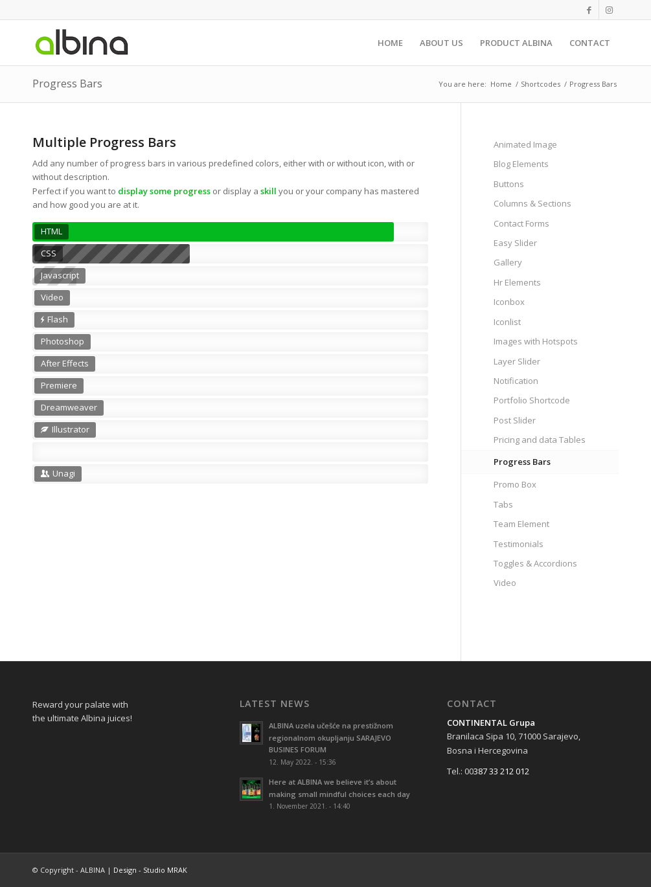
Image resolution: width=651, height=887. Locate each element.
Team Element (521, 524)
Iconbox (509, 302)
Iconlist (507, 322)
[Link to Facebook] (589, 9)
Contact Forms (521, 223)
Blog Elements (521, 164)
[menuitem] (390, 42)
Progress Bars (67, 83)
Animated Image (525, 144)
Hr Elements (517, 282)
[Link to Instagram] (609, 9)
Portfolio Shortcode (532, 400)
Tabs (503, 504)
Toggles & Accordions (535, 563)
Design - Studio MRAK (150, 870)
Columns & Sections (532, 203)
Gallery (508, 262)
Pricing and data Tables (540, 439)
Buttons (509, 184)
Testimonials (518, 544)
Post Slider (515, 420)
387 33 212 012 (501, 771)
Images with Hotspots (536, 341)
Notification (516, 381)
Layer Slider (517, 361)
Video (505, 583)
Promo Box (515, 484)
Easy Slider (515, 243)
